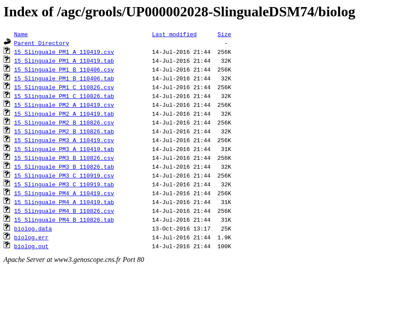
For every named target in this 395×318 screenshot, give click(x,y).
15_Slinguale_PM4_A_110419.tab (64, 202)
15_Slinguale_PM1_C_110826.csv (64, 87)
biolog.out (31, 246)
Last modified (174, 34)
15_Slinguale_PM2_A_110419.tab (64, 113)
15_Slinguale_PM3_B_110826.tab (64, 166)
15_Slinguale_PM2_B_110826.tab (64, 131)
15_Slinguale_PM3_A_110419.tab (64, 149)
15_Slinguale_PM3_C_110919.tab (64, 184)
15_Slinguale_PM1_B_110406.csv (64, 69)
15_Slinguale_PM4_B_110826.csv (64, 211)
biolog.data (33, 228)
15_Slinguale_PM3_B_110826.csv (64, 158)
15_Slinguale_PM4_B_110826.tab (64, 219)
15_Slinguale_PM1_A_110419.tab (64, 60)
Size (224, 34)
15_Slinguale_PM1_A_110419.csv (64, 52)
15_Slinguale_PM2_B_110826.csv (64, 122)
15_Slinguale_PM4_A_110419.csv (64, 193)
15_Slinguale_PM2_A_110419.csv (64, 105)
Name (21, 34)
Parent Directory (41, 43)
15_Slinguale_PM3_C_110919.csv (64, 175)
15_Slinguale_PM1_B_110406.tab (64, 78)
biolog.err (31, 237)
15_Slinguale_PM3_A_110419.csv (64, 140)
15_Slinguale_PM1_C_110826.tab (64, 96)
